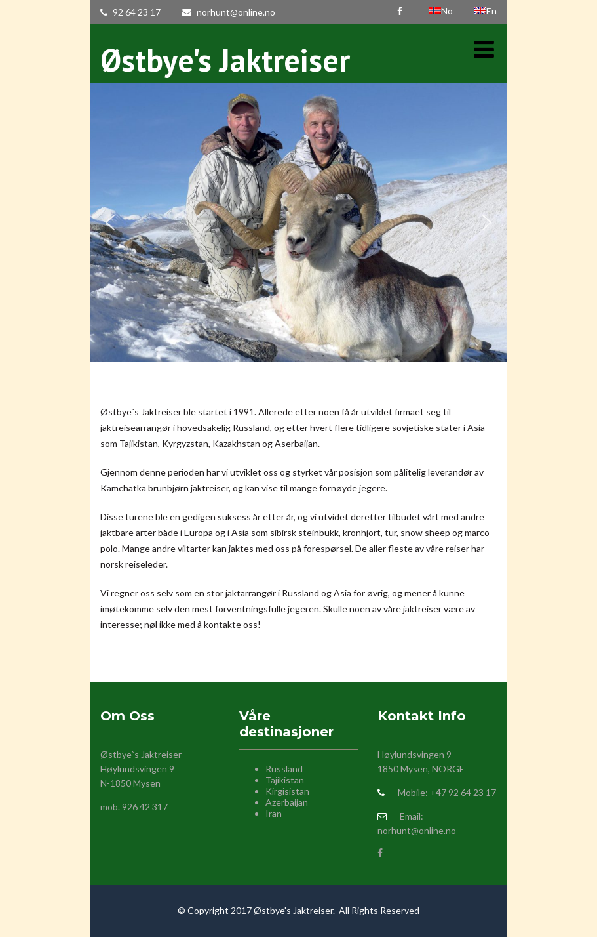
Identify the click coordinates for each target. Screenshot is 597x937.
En (485, 10)
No (442, 10)
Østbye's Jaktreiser (225, 59)
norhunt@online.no (228, 12)
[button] (110, 222)
